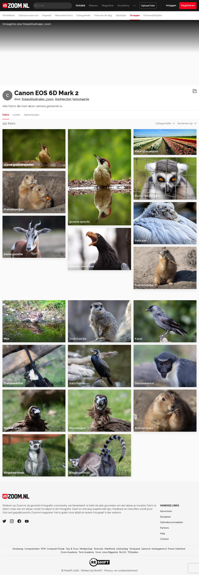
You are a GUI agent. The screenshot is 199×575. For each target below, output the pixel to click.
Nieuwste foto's (64, 15)
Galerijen (121, 15)
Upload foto (148, 5)
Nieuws (93, 5)
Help (162, 557)
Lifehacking (122, 572)
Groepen (135, 15)
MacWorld (110, 572)
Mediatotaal (86, 572)
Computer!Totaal (55, 572)
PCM (43, 572)
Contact (164, 562)
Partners (164, 551)
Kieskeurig (18, 572)
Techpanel (134, 572)
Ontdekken (8, 15)
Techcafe (98, 572)
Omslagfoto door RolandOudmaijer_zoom (26, 24)
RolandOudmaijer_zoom (38, 99)
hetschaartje (81, 99)
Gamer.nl (145, 572)
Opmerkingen (31, 115)
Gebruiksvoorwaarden (171, 546)
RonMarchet (63, 99)
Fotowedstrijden (152, 15)
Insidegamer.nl (159, 572)
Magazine (108, 5)
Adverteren (166, 535)
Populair (46, 15)
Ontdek (80, 5)
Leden (16, 115)
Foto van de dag (103, 15)
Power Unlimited (176, 572)
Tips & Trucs (72, 572)
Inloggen (171, 5)
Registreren (188, 5)
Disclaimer (165, 540)
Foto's (5, 115)
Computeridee (32, 572)
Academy (123, 5)
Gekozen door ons (29, 15)
